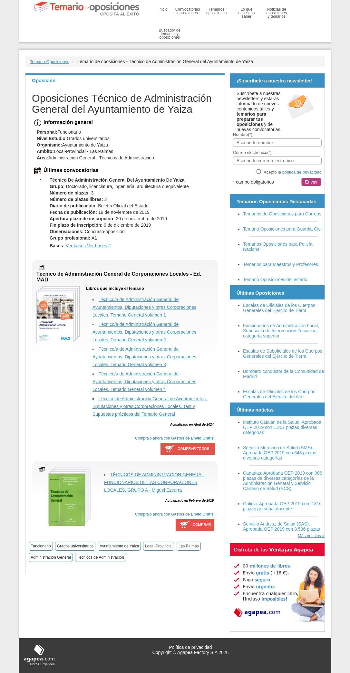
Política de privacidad (190, 647)
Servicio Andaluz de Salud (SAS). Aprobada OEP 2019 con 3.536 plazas (281, 526)
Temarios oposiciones (216, 11)
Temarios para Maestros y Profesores (280, 264)
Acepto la (293, 172)
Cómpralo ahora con (174, 438)
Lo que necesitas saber (246, 13)
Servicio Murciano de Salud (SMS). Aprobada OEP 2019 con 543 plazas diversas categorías (279, 452)
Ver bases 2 (99, 245)
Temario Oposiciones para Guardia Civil (283, 229)
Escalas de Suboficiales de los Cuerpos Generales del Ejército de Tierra (282, 353)
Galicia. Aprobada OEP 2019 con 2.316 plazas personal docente (282, 506)
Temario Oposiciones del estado (275, 279)
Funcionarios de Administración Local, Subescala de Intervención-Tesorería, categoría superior (281, 330)
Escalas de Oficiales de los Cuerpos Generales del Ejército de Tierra (279, 308)
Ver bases (76, 245)
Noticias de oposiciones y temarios (277, 13)
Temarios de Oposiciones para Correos (282, 213)
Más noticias (309, 535)
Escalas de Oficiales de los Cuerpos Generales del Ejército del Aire (279, 394)
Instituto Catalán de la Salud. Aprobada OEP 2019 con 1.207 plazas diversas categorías (282, 427)
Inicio (163, 9)
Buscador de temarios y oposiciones (169, 34)
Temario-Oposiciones (49, 61)
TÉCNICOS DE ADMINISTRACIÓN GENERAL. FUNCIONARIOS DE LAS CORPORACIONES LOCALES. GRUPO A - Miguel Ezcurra (154, 482)
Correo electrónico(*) (252, 152)
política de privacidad (302, 172)
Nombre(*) (242, 134)
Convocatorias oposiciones (187, 11)
